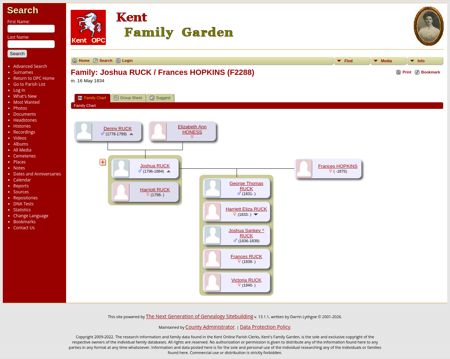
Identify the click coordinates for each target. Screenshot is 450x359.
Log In (19, 90)
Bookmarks (24, 222)
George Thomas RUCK (246, 186)
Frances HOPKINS (338, 166)
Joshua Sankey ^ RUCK (246, 233)
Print (407, 72)
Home (84, 60)
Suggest (160, 98)
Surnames (23, 72)
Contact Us (24, 228)
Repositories (25, 198)
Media (386, 61)
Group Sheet (128, 98)
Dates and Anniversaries (37, 174)
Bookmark (430, 72)
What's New (25, 96)
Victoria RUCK (246, 280)
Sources (21, 192)
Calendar (22, 180)
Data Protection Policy (265, 326)
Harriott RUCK (155, 189)
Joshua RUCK (155, 165)
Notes (19, 168)
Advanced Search (30, 66)
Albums (20, 144)
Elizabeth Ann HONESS (192, 129)
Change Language (30, 216)
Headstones (25, 120)
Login (127, 60)
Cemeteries (24, 156)
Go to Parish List (29, 84)
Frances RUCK (246, 256)
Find (349, 61)
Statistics (22, 210)
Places (19, 162)
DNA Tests (23, 204)
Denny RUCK (118, 128)
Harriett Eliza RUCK (246, 209)
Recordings (24, 132)
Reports (21, 186)
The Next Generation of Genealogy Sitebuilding (199, 316)
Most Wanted (26, 102)
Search (22, 10)
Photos (20, 108)
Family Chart (92, 98)
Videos (19, 138)
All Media (22, 150)
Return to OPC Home (33, 78)
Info (421, 61)
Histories (22, 126)
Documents (24, 114)
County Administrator (209, 326)
